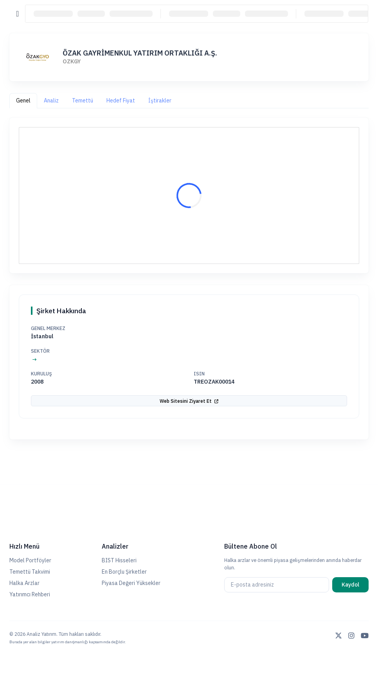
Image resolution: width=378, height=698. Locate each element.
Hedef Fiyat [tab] (120, 100)
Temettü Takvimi (29, 571)
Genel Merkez (48, 328)
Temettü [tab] (82, 100)
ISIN (199, 373)
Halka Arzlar (24, 583)
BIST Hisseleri (119, 560)
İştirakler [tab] (159, 100)
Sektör (40, 351)
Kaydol (350, 584)
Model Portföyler (30, 560)
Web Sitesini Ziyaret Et (189, 401)
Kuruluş (41, 373)
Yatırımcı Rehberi (29, 594)
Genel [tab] (23, 100)
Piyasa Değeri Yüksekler (131, 583)
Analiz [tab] (51, 100)
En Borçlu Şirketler (124, 571)
